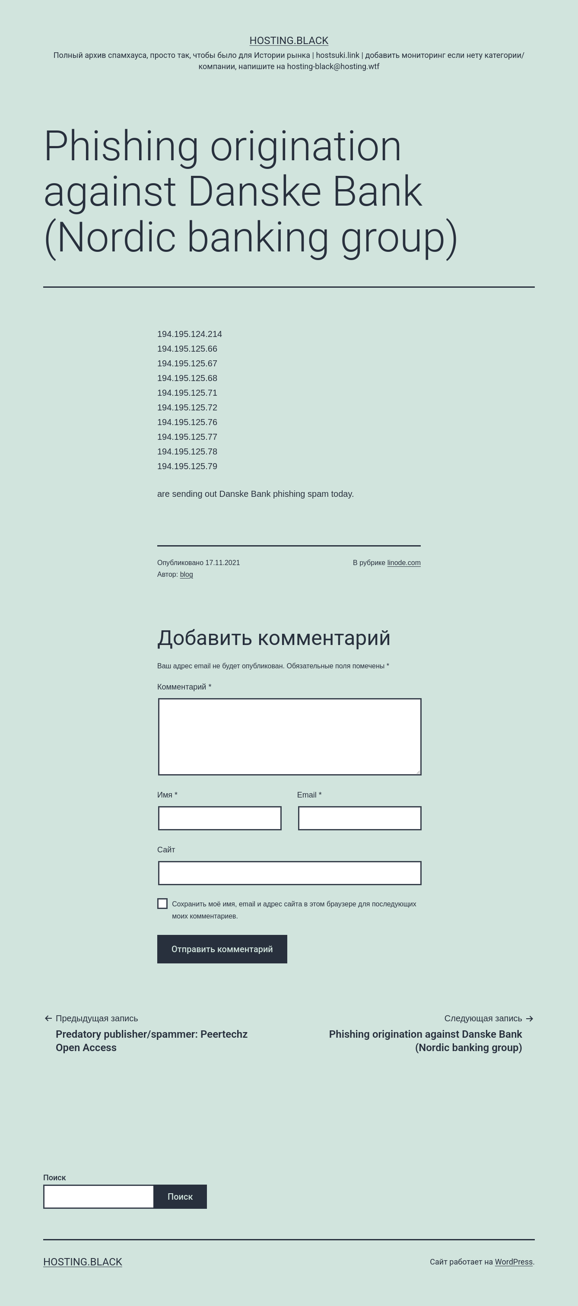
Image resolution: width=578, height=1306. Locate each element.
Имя (167, 795)
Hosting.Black (289, 41)
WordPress (514, 1261)
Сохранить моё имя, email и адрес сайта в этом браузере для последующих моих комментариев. (294, 909)
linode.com (404, 562)
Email (309, 795)
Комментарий (184, 687)
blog (186, 574)
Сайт (166, 849)
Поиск (54, 1177)
